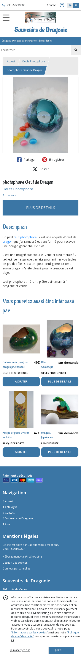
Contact (51, 5)
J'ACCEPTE (61, 650)
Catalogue (10, 507)
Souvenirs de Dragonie (18, 518)
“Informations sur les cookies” (29, 632)
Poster (40, 169)
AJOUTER (21, 381)
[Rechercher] (76, 50)
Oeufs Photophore (33, 61)
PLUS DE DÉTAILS (40, 207)
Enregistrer (53, 159)
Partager (26, 159)
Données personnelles (16, 568)
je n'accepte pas (20, 650)
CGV (6, 524)
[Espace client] (62, 5)
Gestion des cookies (15, 562)
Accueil (11, 61)
